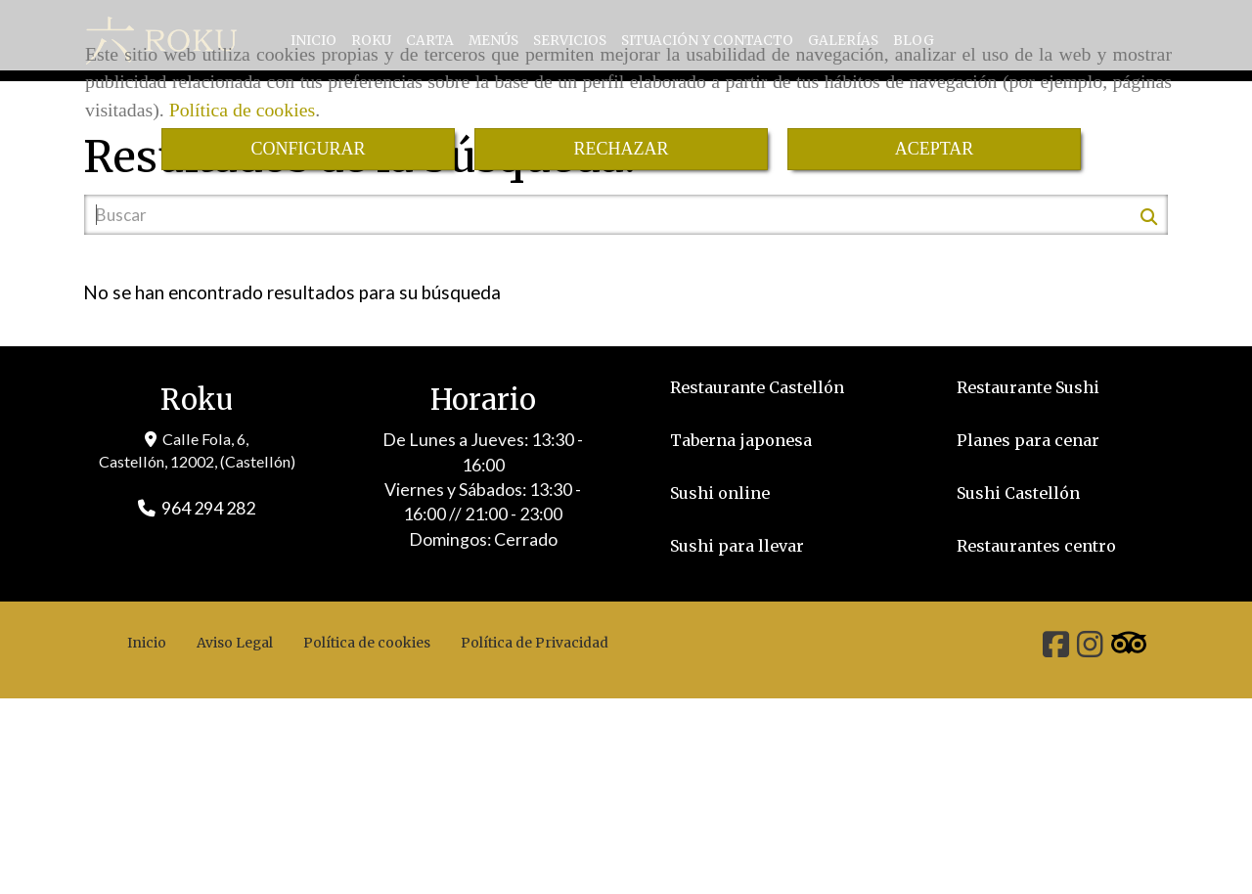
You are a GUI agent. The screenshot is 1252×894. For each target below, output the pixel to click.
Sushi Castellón (1018, 493)
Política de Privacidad (534, 642)
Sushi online (720, 493)
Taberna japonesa (741, 440)
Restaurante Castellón (757, 387)
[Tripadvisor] (1128, 649)
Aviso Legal (235, 642)
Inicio (146, 642)
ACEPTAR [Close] (934, 148)
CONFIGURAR (307, 148)
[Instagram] (1090, 649)
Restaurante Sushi (1028, 387)
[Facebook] (1056, 649)
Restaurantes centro (1036, 546)
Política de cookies (242, 109)
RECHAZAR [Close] (620, 148)
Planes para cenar (1028, 440)
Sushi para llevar (737, 546)
